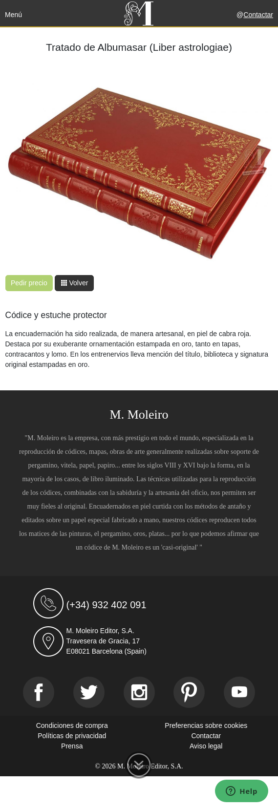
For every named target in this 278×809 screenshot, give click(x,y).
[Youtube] (239, 692)
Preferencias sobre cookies (206, 725)
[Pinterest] (189, 692)
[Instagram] (139, 692)
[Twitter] (89, 692)
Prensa (72, 746)
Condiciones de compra (72, 725)
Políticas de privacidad (72, 736)
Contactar (258, 15)
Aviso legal (206, 746)
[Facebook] (38, 692)
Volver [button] (74, 283)
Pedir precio (29, 283)
